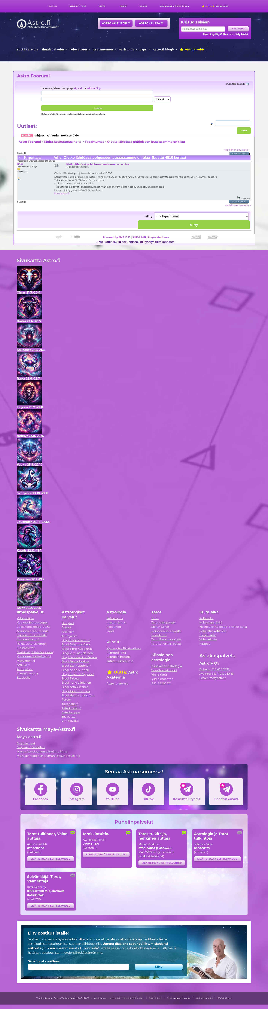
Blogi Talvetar (71, 678)
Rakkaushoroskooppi (32, 643)
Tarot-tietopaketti (163, 622)
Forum (66, 699)
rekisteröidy (93, 88)
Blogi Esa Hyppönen (76, 665)
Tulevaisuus (78, 49)
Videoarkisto (208, 639)
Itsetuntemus (103, 49)
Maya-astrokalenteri (31, 747)
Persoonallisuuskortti (166, 631)
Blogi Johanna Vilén (76, 644)
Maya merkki (26, 660)
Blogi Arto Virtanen (75, 687)
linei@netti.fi (62, 193)
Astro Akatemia (117, 683)
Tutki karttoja (27, 49)
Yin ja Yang (159, 674)
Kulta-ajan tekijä (210, 622)
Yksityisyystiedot (204, 998)
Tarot (123, 6)
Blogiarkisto (207, 635)
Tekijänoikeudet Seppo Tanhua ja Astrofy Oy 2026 (62, 998)
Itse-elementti (161, 683)
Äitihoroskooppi (28, 639)
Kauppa (204, 643)
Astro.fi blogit (164, 49)
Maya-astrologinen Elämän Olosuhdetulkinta (48, 755)
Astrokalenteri (116, 23)
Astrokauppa (151, 23)
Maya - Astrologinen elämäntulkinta (42, 751)
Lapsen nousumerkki (32, 635)
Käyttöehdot (155, 998)
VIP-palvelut (191, 49)
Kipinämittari (26, 648)
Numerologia (77, 6)
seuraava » (243, 149)
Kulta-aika (215, 6)
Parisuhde (127, 49)
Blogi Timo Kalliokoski (77, 648)
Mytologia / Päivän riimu (123, 648)
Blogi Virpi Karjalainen (77, 653)
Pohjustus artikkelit (213, 631)
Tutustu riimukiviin (119, 661)
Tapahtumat (94, 142)
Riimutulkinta (116, 652)
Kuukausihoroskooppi (32, 622)
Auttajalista (25, 669)
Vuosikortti (159, 635)
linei (20, 163)
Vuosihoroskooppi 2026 (33, 626)
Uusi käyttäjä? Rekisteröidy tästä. (226, 34)
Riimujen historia (118, 656)
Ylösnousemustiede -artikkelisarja (223, 626)
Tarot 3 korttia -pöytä (166, 643)
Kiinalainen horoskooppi (34, 656)
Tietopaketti (70, 704)
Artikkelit (23, 665)
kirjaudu (78, 88)
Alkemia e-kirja (27, 673)
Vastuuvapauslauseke (179, 998)
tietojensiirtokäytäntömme (82, 952)
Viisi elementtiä (162, 679)
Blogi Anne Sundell (75, 670)
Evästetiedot (225, 998)
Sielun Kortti (160, 626)
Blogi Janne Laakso (75, 661)
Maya (102, 6)
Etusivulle (24, 677)
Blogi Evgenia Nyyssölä (78, 674)
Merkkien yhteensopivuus (35, 652)
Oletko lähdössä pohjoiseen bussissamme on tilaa (146, 142)
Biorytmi (68, 623)
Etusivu (52, 6)
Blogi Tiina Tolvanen (76, 691)
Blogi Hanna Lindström (78, 695)
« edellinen (230, 149)
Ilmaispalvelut (53, 49)
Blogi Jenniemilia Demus (79, 657)
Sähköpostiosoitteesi (44, 961)
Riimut (143, 6)
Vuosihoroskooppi (164, 670)
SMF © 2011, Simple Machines (150, 237)
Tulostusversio (240, 154)
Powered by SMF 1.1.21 (116, 237)
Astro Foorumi (33, 76)
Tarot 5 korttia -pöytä (166, 639)
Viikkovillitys (25, 618)
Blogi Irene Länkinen (76, 682)
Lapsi (144, 49)
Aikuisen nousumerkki (32, 631)
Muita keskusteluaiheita (62, 142)
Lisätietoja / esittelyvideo (51, 858)
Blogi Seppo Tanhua (76, 640)
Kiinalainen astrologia (174, 6)
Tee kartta (69, 716)
